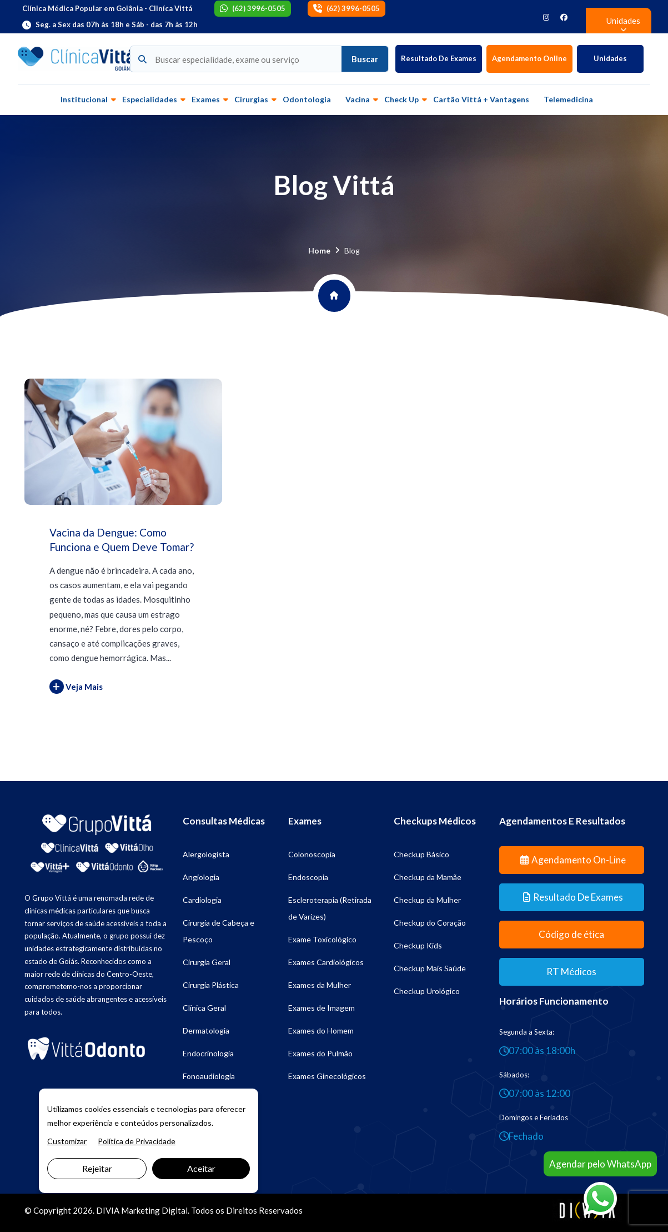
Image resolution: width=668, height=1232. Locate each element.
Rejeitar (97, 1168)
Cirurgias (251, 99)
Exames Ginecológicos (327, 1076)
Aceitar (201, 1168)
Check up (401, 99)
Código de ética (571, 934)
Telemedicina (568, 99)
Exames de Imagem (321, 1007)
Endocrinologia (208, 1053)
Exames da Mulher (319, 985)
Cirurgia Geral (206, 962)
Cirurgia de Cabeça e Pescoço (218, 931)
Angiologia (201, 877)
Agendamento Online (529, 58)
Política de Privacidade (136, 1141)
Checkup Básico (421, 854)
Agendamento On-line (573, 860)
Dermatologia (206, 1030)
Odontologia (307, 99)
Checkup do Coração (430, 922)
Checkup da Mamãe (427, 877)
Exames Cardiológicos (326, 962)
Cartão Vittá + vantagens (481, 99)
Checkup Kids (418, 945)
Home (319, 250)
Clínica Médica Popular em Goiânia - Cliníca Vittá (107, 8)
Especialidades (149, 99)
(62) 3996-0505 (258, 8)
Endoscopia (308, 877)
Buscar (364, 59)
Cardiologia (202, 900)
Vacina (357, 99)
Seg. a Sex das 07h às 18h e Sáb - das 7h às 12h (117, 24)
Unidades (610, 58)
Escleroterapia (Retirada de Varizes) (329, 908)
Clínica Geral (204, 1007)
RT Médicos (571, 971)
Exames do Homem (321, 1030)
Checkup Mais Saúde (430, 968)
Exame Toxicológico (322, 939)
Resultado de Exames (438, 58)
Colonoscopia (311, 854)
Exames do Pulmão (320, 1053)
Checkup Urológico (427, 991)
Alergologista (206, 854)
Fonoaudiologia (209, 1076)
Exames (206, 99)
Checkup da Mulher (427, 900)
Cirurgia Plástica (211, 985)
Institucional (84, 99)
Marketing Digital (154, 1210)
